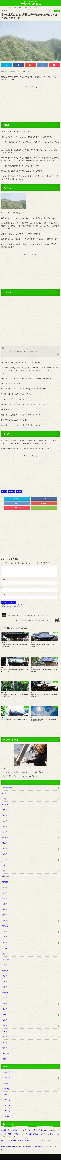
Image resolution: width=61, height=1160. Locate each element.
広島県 (4, 981)
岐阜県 (4, 915)
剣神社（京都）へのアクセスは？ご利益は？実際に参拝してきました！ (26, 1134)
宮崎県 (4, 1048)
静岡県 (4, 909)
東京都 (4, 871)
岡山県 (4, 976)
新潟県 (4, 887)
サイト (3, 594)
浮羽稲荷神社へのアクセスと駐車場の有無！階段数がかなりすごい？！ (26, 1146)
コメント (4, 565)
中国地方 (5, 970)
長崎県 (4, 1031)
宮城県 (4, 826)
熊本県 (4, 1042)
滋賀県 (4, 931)
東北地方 (5, 804)
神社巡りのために (30, 3)
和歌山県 (5, 959)
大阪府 (4, 954)
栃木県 (4, 848)
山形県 (4, 832)
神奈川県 (5, 876)
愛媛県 (4, 1009)
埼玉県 (4, 860)
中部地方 (5, 882)
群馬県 (4, 854)
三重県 (4, 937)
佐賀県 (4, 1026)
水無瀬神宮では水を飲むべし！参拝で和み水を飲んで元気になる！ (24, 1130)
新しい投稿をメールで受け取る (12, 607)
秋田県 (4, 815)
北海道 (4, 799)
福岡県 (4, 1020)
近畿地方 (5, 926)
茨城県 (4, 843)
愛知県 (4, 920)
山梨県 (4, 904)
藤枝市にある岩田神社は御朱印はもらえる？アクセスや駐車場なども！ (26, 1140)
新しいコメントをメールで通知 (12, 605)
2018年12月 (6, 1072)
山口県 (4, 987)
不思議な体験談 (7, 788)
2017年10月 (6, 1111)
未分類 (5, 491)
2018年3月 (5, 1083)
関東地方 (12, 491)
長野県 (4, 898)
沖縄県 (4, 1059)
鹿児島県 (5, 1053)
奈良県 (4, 943)
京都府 (4, 948)
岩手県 (4, 821)
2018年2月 (5, 1089)
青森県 (4, 810)
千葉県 (20, 491)
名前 (3, 580)
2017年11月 (6, 1105)
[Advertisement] (30, 101)
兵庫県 (4, 965)
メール (3, 587)
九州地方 (5, 1015)
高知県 (4, 1003)
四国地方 (5, 992)
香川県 (4, 998)
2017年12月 (6, 1100)
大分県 (4, 1037)
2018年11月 (6, 1078)
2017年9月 (5, 1116)
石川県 (4, 893)
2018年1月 (5, 1094)
